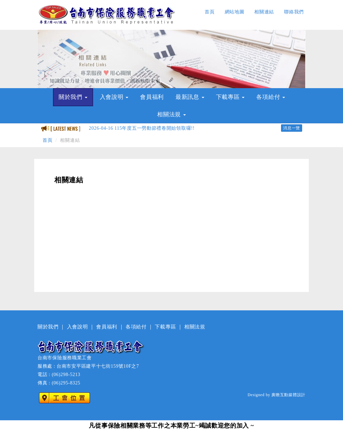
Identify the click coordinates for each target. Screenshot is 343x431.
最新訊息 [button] (190, 97)
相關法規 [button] (171, 114)
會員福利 (152, 97)
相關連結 (264, 11)
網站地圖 (235, 11)
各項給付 (136, 326)
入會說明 (77, 326)
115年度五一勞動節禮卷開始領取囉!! (142, 128)
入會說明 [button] (114, 97)
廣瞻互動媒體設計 (288, 394)
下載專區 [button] (230, 97)
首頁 (209, 11)
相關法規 (194, 326)
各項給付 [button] (270, 97)
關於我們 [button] (73, 97)
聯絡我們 (294, 11)
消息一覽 (291, 128)
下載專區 (165, 326)
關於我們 (48, 326)
